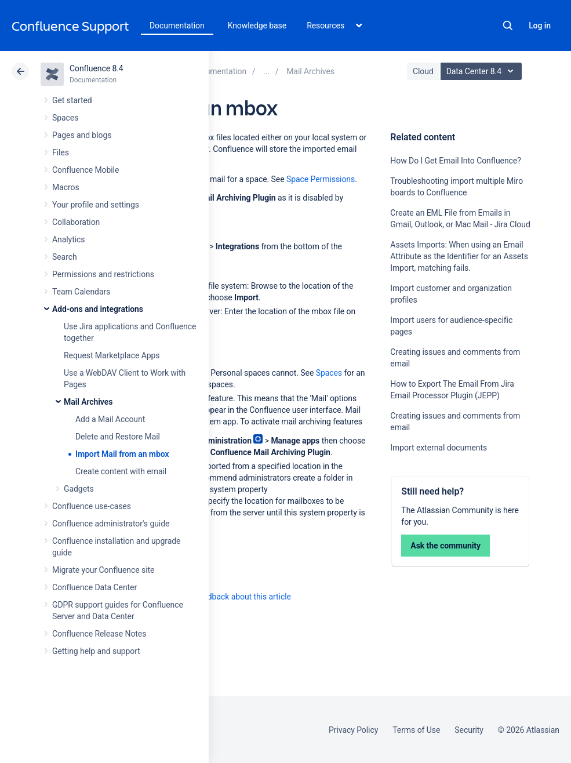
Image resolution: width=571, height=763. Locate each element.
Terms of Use (416, 730)
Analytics (68, 239)
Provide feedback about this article (229, 596)
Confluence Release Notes (99, 633)
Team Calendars (81, 291)
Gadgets (79, 488)
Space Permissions (320, 179)
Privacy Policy (353, 730)
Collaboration (76, 222)
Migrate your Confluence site (103, 570)
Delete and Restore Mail (117, 436)
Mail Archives (88, 401)
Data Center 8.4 (482, 71)
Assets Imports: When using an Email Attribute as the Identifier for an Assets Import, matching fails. (459, 256)
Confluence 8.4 (96, 68)
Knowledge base (257, 25)
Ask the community (445, 545)
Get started (72, 100)
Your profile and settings (95, 204)
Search (508, 25)
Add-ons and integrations (97, 309)
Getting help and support (96, 651)
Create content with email (120, 471)
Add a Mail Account (110, 419)
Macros (65, 187)
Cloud (423, 71)
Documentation (177, 25)
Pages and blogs (81, 135)
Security (468, 730)
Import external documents (438, 447)
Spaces (65, 117)
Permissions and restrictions (103, 274)
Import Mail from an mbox (122, 454)
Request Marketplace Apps (111, 355)
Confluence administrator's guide (110, 523)
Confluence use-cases (91, 506)
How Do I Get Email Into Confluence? (455, 160)
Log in (540, 25)
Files (60, 152)
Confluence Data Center (94, 587)
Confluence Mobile (85, 170)
